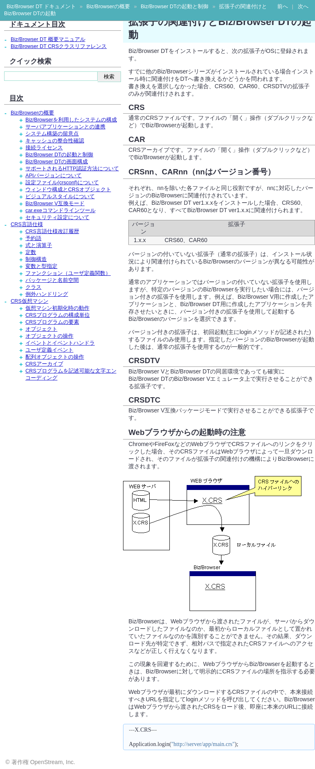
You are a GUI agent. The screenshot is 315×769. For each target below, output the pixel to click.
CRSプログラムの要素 (52, 322)
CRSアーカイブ (44, 364)
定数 (30, 252)
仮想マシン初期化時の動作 (57, 308)
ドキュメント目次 (37, 24)
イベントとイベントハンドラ (60, 343)
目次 (16, 98)
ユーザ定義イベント (49, 350)
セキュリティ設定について (57, 217)
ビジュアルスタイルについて (60, 196)
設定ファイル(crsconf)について (62, 182)
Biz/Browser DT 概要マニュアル (48, 39)
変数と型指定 (41, 266)
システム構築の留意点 (52, 134)
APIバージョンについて (53, 176)
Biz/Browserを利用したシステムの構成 (71, 120)
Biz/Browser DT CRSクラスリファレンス (59, 46)
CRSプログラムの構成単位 (57, 315)
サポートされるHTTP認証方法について (72, 169)
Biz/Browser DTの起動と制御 (174, 6)
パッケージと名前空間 (52, 280)
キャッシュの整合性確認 (54, 141)
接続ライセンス (44, 148)
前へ (282, 6)
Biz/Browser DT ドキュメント (41, 6)
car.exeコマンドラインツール (60, 210)
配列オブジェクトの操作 (54, 357)
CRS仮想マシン (29, 301)
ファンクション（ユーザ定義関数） (68, 273)
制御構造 (36, 259)
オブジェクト (41, 329)
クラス (33, 287)
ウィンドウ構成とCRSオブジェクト (68, 189)
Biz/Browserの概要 (108, 6)
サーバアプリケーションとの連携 (65, 127)
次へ (303, 6)
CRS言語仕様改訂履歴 (52, 231)
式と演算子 (38, 245)
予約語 (33, 238)
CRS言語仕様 (27, 224)
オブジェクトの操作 (49, 336)
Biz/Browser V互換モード (54, 203)
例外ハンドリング (46, 294)
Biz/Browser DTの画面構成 (56, 162)
